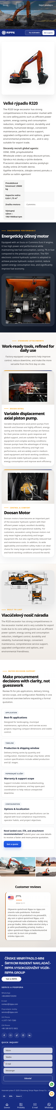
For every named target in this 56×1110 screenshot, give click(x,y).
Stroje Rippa (33, 1090)
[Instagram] (23, 1035)
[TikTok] (16, 1035)
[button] (33, 32)
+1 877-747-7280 (9, 1020)
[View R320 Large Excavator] (28, 867)
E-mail (35, 1105)
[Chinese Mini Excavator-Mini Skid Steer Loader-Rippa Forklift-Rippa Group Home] (8, 33)
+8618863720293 (9, 996)
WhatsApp (49, 1105)
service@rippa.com (10, 1012)
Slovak (5, 5)
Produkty (21, 1105)
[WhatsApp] (51, 1084)
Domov (7, 1105)
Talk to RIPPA (11, 979)
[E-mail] (51, 1094)
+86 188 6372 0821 (10, 1028)
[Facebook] (4, 1035)
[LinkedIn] (29, 1035)
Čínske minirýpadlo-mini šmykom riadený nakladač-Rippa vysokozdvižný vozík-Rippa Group (28, 965)
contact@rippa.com (10, 1004)
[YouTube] (10, 1035)
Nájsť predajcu (46, 5)
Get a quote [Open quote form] (48, 33)
